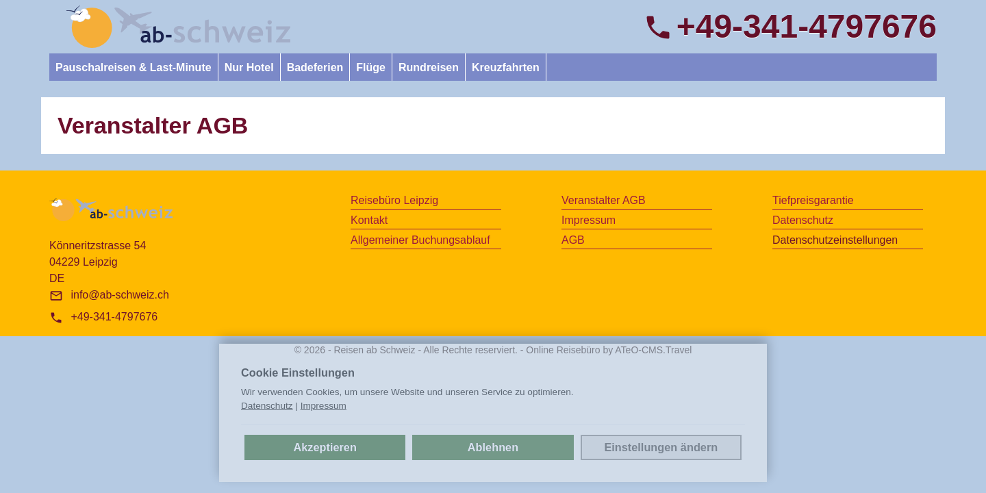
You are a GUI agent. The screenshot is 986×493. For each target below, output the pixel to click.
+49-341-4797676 (114, 317)
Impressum (588, 220)
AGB (573, 240)
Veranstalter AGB (603, 200)
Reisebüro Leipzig (394, 200)
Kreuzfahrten (506, 67)
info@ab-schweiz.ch (119, 295)
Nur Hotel (249, 67)
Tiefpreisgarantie (813, 200)
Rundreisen (429, 67)
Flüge (370, 67)
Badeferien (315, 67)
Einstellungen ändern (661, 447)
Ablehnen (493, 447)
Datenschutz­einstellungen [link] (835, 240)
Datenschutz (802, 220)
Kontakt (369, 220)
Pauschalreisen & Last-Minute (133, 67)
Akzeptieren (324, 447)
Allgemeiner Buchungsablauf (420, 240)
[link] (178, 26)
